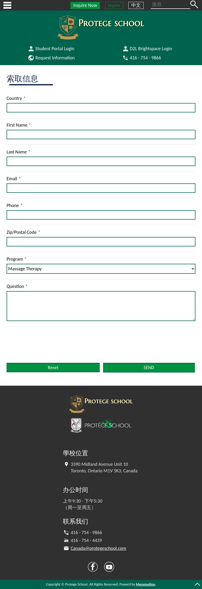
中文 (136, 5)
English (114, 5)
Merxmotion (145, 584)
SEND (149, 367)
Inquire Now (85, 5)
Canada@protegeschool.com (98, 548)
